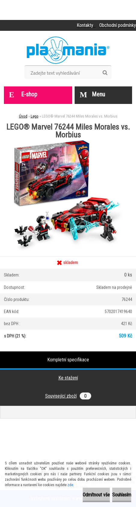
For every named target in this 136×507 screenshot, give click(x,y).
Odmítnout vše (96, 495)
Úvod (23, 116)
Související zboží (68, 396)
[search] (105, 73)
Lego (35, 116)
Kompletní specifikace (68, 360)
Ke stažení (68, 378)
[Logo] (68, 50)
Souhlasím (121, 495)
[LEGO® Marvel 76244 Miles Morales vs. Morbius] (68, 141)
